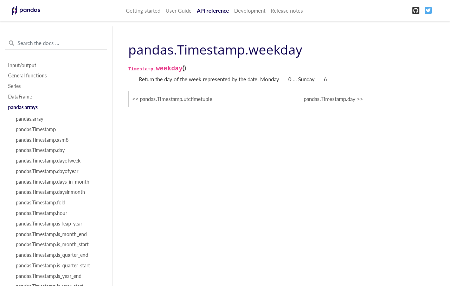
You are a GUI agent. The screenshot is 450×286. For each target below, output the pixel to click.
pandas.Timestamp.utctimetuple (176, 99)
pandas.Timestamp (36, 129)
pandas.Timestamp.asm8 (42, 140)
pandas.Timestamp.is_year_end (49, 276)
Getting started (143, 10)
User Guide (179, 10)
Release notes (287, 10)
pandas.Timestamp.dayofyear (47, 171)
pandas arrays (23, 107)
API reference (213, 10)
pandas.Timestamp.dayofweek (48, 161)
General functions (27, 75)
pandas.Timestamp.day (40, 150)
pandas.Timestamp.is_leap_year (49, 224)
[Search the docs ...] (56, 43)
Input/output (22, 65)
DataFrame (20, 97)
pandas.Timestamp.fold (40, 202)
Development (249, 10)
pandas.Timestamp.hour (41, 213)
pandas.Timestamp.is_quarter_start (53, 265)
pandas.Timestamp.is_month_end (51, 234)
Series (14, 86)
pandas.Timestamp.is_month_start (52, 244)
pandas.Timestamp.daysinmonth (50, 192)
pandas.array (29, 119)
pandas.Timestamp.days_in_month (52, 182)
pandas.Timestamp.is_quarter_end (52, 255)
